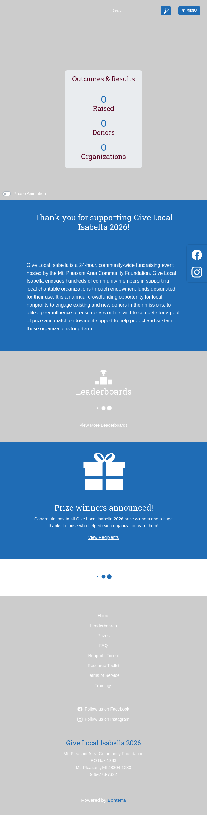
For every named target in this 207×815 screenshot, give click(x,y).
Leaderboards (103, 625)
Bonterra (117, 800)
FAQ (103, 645)
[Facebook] (196, 254)
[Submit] (166, 10)
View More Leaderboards (103, 425)
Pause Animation (30, 193)
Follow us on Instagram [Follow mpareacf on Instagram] (103, 719)
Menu (189, 11)
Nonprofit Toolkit (103, 655)
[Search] (135, 10)
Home (103, 615)
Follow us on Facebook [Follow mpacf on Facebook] (103, 709)
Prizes (103, 635)
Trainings (103, 685)
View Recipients (103, 537)
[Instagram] (196, 271)
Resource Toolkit (103, 665)
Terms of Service (103, 675)
